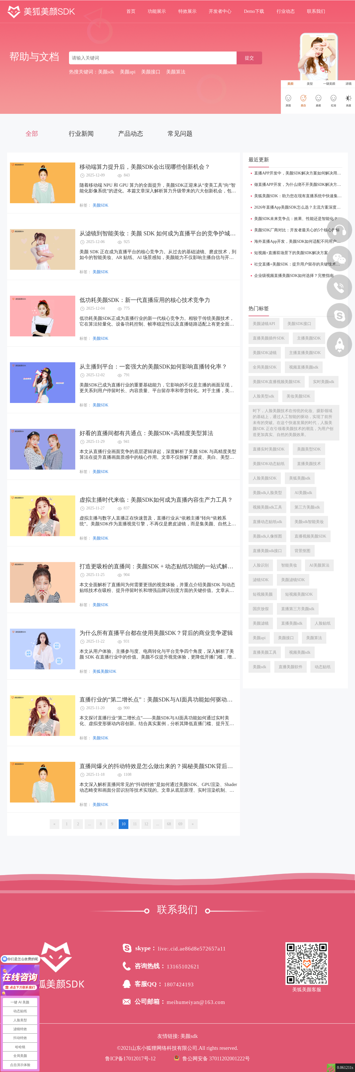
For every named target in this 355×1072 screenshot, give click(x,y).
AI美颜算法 (319, 565)
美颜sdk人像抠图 (267, 536)
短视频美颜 (263, 594)
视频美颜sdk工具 (267, 507)
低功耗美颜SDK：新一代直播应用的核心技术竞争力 (145, 300)
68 (169, 824)
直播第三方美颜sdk (297, 609)
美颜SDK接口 (299, 324)
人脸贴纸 (323, 623)
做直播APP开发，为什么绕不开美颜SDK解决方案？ (299, 184)
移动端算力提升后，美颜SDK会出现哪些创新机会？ (145, 167)
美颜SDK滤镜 (265, 353)
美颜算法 (314, 638)
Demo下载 (254, 11)
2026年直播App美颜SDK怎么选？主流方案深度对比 (299, 207)
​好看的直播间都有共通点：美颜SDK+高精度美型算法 (146, 433)
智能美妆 (289, 565)
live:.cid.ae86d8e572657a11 (192, 949)
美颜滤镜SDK (293, 580)
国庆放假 (261, 609)
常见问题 (180, 133)
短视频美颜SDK (299, 594)
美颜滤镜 (261, 623)
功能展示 (157, 11)
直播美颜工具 (265, 652)
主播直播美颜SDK (305, 353)
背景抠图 (302, 551)
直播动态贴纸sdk (267, 522)
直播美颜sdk (291, 623)
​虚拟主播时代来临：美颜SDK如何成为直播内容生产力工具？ (156, 500)
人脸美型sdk (263, 396)
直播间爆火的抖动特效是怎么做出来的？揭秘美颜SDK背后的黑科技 (165, 766)
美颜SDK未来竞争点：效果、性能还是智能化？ (296, 219)
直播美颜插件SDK (269, 338)
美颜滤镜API (264, 324)
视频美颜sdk (299, 652)
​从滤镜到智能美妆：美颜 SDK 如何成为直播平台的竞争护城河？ (160, 233)
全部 (32, 133)
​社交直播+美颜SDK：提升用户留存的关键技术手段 (299, 264)
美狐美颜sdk (299, 478)
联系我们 (316, 11)
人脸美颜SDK (265, 478)
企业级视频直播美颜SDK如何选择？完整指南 (294, 275)
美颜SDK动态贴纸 (269, 464)
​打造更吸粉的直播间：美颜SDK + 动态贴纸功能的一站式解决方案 (162, 566)
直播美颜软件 (290, 667)
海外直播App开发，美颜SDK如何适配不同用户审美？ (301, 241)
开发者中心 (220, 11)
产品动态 (130, 133)
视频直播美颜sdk (303, 367)
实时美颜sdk (323, 382)
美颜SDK (100, 205)
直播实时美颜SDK (269, 449)
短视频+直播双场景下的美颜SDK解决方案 (291, 253)
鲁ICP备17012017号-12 (130, 1058)
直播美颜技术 (309, 464)
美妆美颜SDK (298, 396)
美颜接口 (286, 638)
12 (146, 824)
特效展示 (187, 11)
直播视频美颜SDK (310, 536)
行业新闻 (81, 133)
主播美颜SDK (309, 338)
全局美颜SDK (265, 367)
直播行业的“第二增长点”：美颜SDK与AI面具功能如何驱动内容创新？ (167, 699)
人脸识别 (261, 565)
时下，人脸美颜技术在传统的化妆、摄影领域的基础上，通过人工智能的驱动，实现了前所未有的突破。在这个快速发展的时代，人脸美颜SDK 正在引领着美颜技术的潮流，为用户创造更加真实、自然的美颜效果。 (293, 423)
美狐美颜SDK (104, 671)
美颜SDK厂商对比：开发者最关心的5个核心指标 (297, 230)
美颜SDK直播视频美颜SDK (276, 382)
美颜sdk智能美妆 (309, 522)
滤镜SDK (261, 580)
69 (180, 824)
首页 (130, 11)
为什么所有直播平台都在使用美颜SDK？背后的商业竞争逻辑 (156, 633)
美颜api (259, 638)
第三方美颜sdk (307, 507)
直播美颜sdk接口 (267, 551)
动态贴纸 (323, 667)
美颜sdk (259, 667)
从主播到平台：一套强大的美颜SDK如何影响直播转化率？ (153, 366)
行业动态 (286, 11)
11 (135, 824)
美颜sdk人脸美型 (267, 493)
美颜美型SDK (309, 449)
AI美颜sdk (303, 493)
